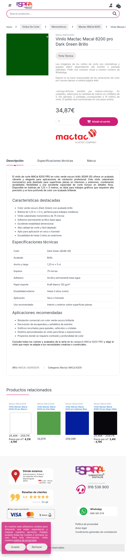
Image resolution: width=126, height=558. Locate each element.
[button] (47, 37)
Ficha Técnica (65, 55)
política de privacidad (25, 540)
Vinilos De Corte (30, 26)
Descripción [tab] (14, 160)
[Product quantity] (67, 121)
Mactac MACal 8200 (89, 26)
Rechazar (37, 547)
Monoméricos (59, 26)
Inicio (9, 26)
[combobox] (58, 13)
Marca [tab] (91, 160)
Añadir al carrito (101, 121)
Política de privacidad (86, 524)
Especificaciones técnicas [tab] (55, 160)
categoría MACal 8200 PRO (88, 341)
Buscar (114, 13)
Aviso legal (81, 528)
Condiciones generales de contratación (96, 532)
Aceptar (15, 547)
